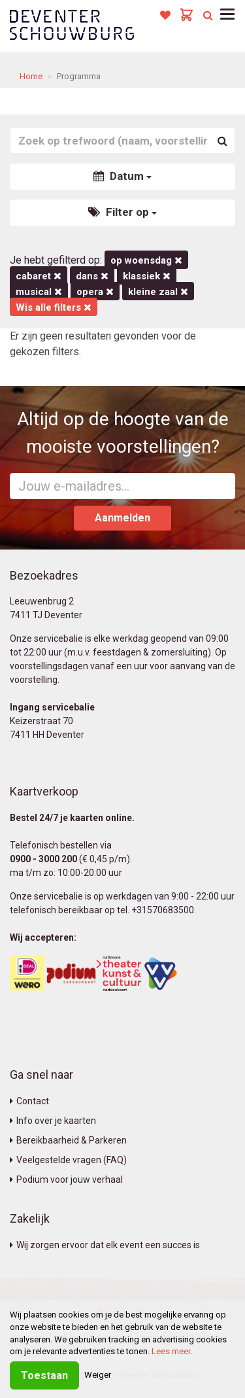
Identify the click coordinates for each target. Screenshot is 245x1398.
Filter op (122, 211)
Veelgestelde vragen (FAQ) (68, 1160)
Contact (29, 1101)
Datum (122, 176)
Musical (39, 292)
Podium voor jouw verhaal (66, 1179)
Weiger (97, 1375)
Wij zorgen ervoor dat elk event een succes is (105, 1245)
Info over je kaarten (53, 1120)
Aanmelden (122, 518)
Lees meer (171, 1351)
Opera (95, 292)
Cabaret (38, 276)
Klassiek (147, 276)
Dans (92, 276)
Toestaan (44, 1375)
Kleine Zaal (158, 292)
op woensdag (146, 260)
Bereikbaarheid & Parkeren (68, 1140)
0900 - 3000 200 (43, 859)
